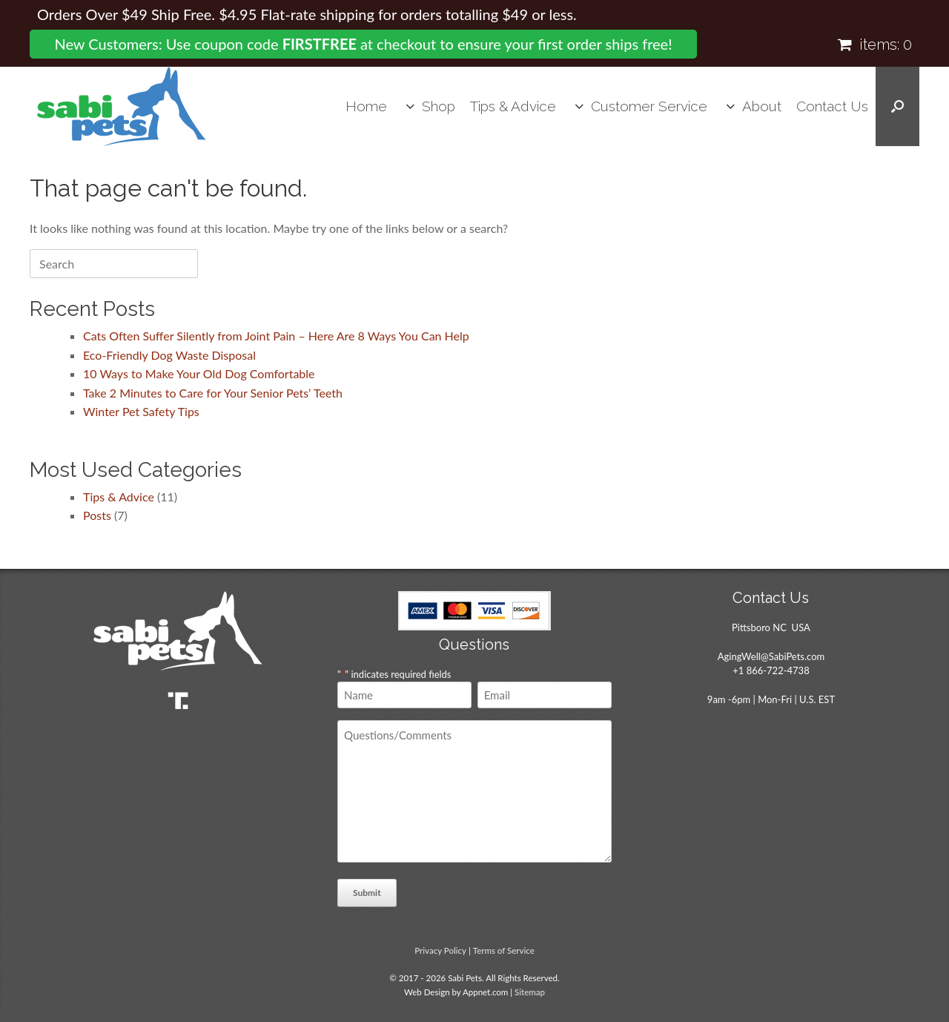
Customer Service (649, 106)
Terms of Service (504, 950)
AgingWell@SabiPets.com (771, 656)
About (761, 106)
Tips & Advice (513, 106)
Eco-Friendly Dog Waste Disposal (169, 355)
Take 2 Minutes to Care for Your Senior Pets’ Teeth (213, 393)
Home (366, 106)
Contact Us (832, 106)
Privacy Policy (440, 950)
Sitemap (530, 992)
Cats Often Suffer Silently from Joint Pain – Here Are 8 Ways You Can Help (276, 336)
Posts (97, 515)
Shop (438, 106)
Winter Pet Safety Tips (141, 411)
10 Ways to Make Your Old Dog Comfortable (199, 373)
